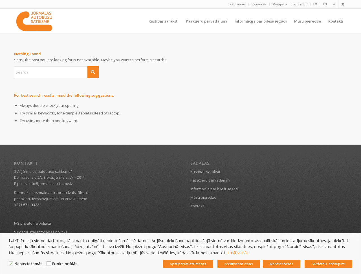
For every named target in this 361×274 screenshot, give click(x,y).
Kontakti (197, 205)
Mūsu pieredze (203, 197)
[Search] (56, 72)
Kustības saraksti (205, 171)
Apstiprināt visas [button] (238, 263)
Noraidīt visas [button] (281, 263)
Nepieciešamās (28, 263)
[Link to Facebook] (334, 4)
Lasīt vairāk (237, 252)
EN (325, 4)
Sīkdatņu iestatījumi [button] (328, 263)
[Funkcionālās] (49, 263)
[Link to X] (342, 4)
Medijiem (279, 4)
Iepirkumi (300, 4)
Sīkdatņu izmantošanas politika (41, 232)
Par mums (238, 4)
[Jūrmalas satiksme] (34, 21)
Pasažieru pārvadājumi (210, 180)
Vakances (259, 4)
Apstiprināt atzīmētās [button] (188, 263)
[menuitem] (238, 4)
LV (315, 4)
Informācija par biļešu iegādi (214, 188)
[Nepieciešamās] (11, 263)
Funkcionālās (64, 263)
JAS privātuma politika (32, 223)
